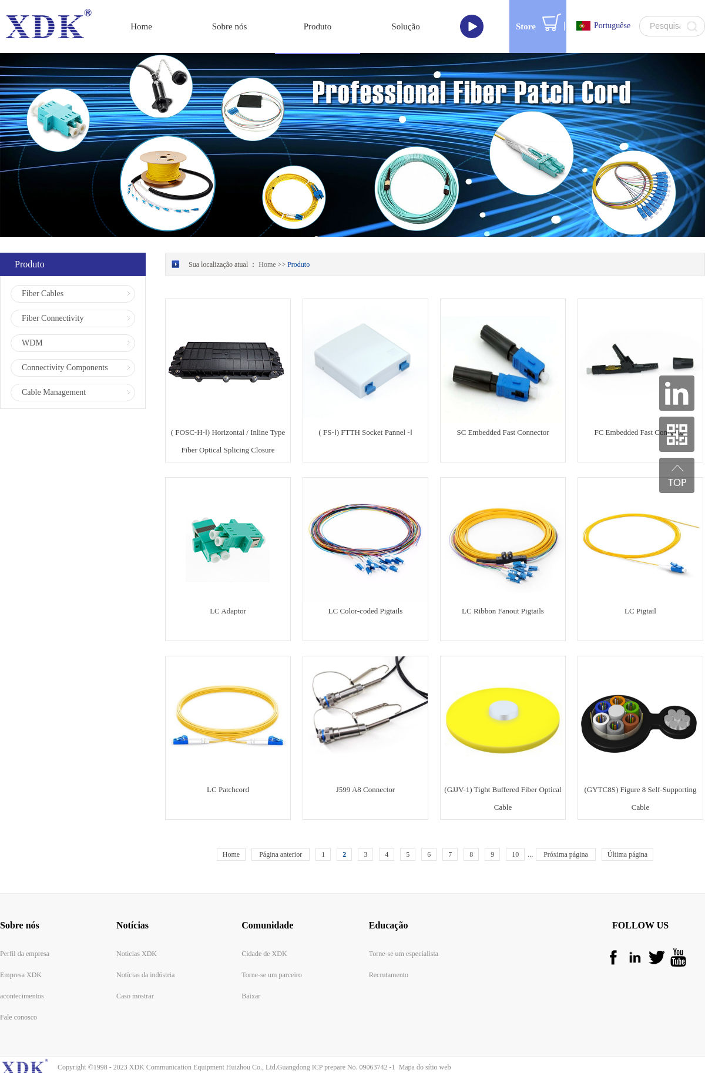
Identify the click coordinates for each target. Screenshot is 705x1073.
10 (515, 854)
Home (141, 26)
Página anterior (280, 854)
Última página (627, 854)
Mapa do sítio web (423, 1067)
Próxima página (566, 854)
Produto (298, 264)
